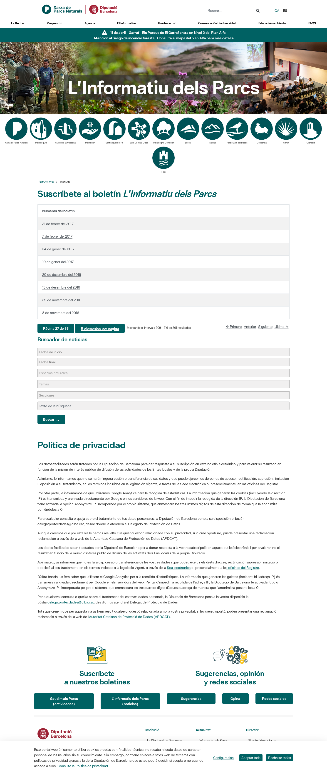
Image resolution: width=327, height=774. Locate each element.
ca (277, 10)
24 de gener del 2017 (58, 249)
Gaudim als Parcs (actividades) (64, 701)
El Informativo (126, 23)
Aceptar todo (250, 758)
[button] (55, 328)
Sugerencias (191, 698)
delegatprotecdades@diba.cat (70, 602)
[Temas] (46, 384)
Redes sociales (274, 698)
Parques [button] (54, 23)
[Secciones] (49, 395)
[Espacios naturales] (55, 373)
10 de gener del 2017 (58, 261)
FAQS (312, 23)
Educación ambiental (272, 23)
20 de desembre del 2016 (61, 274)
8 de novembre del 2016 (60, 312)
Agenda (89, 23)
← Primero (234, 326)
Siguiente (265, 326)
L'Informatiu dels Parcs (212, 740)
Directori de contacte (262, 740)
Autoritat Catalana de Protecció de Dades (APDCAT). (130, 616)
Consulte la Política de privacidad (82, 766)
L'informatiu (45, 182)
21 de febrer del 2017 (58, 223)
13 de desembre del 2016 (61, 287)
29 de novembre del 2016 (61, 300)
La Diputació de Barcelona (164, 740)
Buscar (51, 419)
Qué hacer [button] (167, 23)
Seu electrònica (179, 567)
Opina (235, 698)
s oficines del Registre (242, 567)
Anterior (250, 326)
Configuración (223, 758)
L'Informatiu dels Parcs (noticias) (130, 701)
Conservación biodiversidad (217, 23)
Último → (282, 326)
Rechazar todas (279, 758)
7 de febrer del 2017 (57, 236)
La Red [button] (18, 23)
